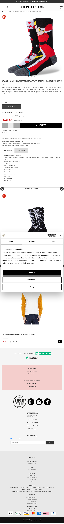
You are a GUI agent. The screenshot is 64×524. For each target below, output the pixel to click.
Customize (32, 280)
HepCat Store (32, 475)
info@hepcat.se (32, 469)
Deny (32, 287)
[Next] (62, 189)
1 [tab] (29, 77)
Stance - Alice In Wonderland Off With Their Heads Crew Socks (25, 11)
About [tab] (52, 241)
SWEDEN (32, 482)
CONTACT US (32, 416)
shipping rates (33, 499)
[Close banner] (61, 235)
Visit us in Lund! (32, 386)
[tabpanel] (32, 46)
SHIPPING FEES (32, 422)
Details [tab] (32, 241)
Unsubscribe (24, 439)
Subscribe (15, 439)
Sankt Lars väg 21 (32, 477)
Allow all (32, 272)
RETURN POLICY (32, 426)
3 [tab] (35, 77)
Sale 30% (4, 132)
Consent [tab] (11, 241)
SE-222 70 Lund (32, 480)
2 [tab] (32, 77)
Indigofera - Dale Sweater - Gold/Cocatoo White (18, 334)
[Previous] (2, 189)
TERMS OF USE (32, 419)
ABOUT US (32, 429)
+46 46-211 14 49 (32, 463)
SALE (6, 11)
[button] (2, 7)
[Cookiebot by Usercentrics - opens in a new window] (46, 235)
